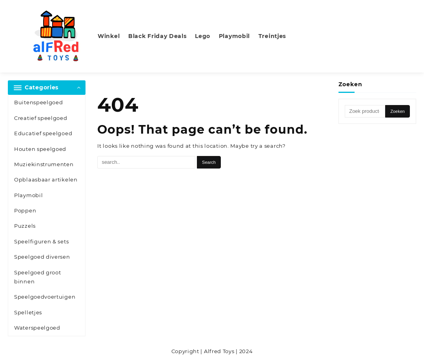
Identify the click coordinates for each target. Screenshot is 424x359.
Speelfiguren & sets (41, 241)
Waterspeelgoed (37, 328)
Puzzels (25, 226)
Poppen (25, 210)
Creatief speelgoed (40, 118)
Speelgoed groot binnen (37, 277)
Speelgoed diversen (42, 257)
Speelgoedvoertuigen (44, 297)
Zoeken (397, 111)
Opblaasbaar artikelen (46, 179)
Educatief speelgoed (43, 133)
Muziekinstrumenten (44, 164)
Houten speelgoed (40, 149)
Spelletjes (28, 312)
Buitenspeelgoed (38, 102)
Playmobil (28, 195)
